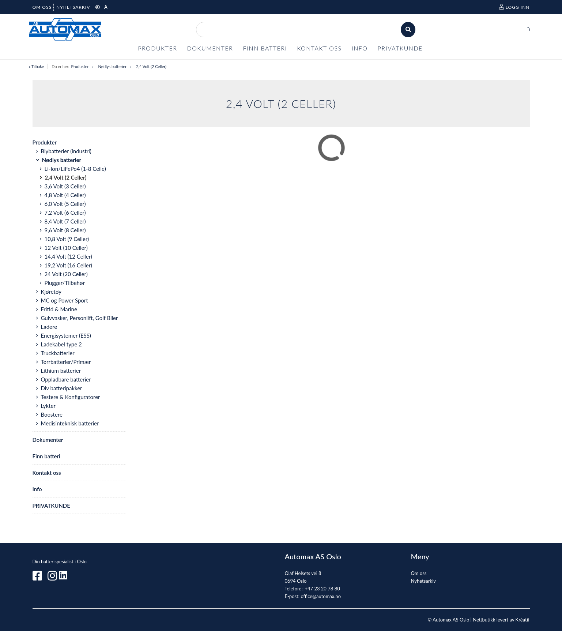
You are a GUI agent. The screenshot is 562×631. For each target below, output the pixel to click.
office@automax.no (321, 596)
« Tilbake (36, 66)
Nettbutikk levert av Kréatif (501, 620)
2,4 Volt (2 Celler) (151, 66)
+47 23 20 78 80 (322, 588)
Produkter (79, 66)
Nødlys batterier (112, 66)
